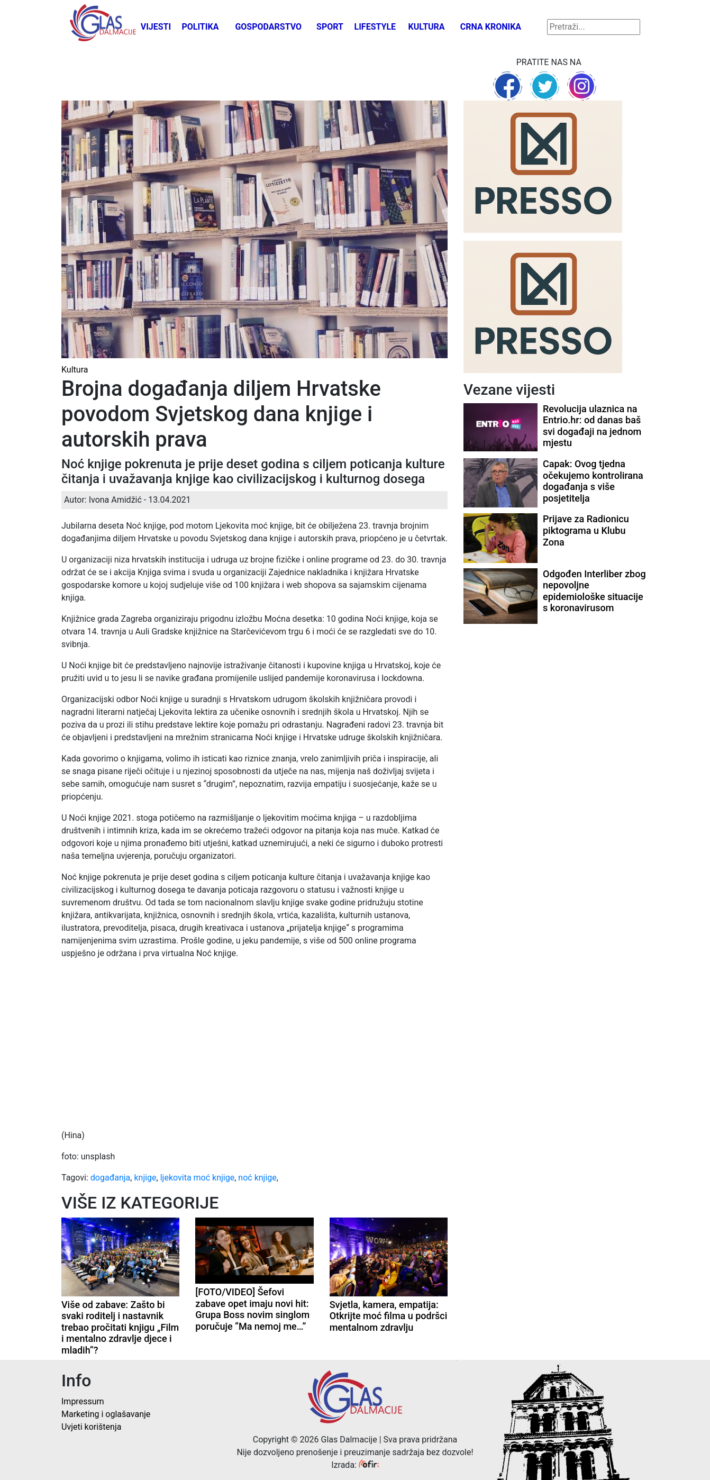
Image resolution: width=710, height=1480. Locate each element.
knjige (145, 1178)
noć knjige (257, 1178)
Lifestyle (375, 27)
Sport (329, 27)
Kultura (426, 27)
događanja (110, 1178)
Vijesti (156, 27)
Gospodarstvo (268, 27)
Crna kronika (490, 27)
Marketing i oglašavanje (105, 1414)
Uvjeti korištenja (91, 1427)
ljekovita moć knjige (197, 1178)
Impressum (82, 1401)
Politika (200, 27)
